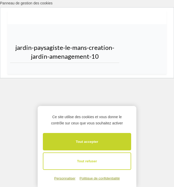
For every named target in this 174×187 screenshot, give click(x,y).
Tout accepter (87, 142)
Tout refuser (87, 161)
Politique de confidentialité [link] (99, 178)
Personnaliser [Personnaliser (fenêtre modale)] (65, 178)
